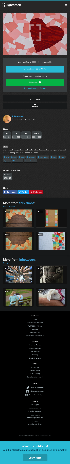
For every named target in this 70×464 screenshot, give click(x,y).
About (35, 319)
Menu (66, 5)
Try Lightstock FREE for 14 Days (35, 69)
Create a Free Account (35, 323)
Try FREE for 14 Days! (35, 326)
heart (13, 157)
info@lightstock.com (35, 411)
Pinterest (36, 192)
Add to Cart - (35, 82)
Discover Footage (35, 348)
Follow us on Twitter (37, 387)
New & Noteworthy (35, 358)
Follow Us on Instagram (37, 395)
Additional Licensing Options (35, 88)
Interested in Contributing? (35, 336)
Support (35, 329)
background (17, 161)
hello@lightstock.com (35, 424)
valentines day (30, 161)
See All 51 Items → (10, 206)
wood (22, 157)
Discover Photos (35, 345)
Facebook (10, 192)
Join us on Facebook (37, 391)
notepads (31, 157)
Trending (35, 355)
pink (6, 157)
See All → (7, 263)
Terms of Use (35, 367)
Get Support (35, 404)
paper (62, 157)
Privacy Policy (35, 370)
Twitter (23, 192)
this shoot (26, 203)
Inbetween (18, 116)
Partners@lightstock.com (35, 417)
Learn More (35, 457)
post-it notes (43, 157)
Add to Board (35, 98)
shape (7, 161)
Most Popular (35, 351)
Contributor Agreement (35, 377)
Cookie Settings (35, 374)
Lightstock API (35, 332)
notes (53, 157)
